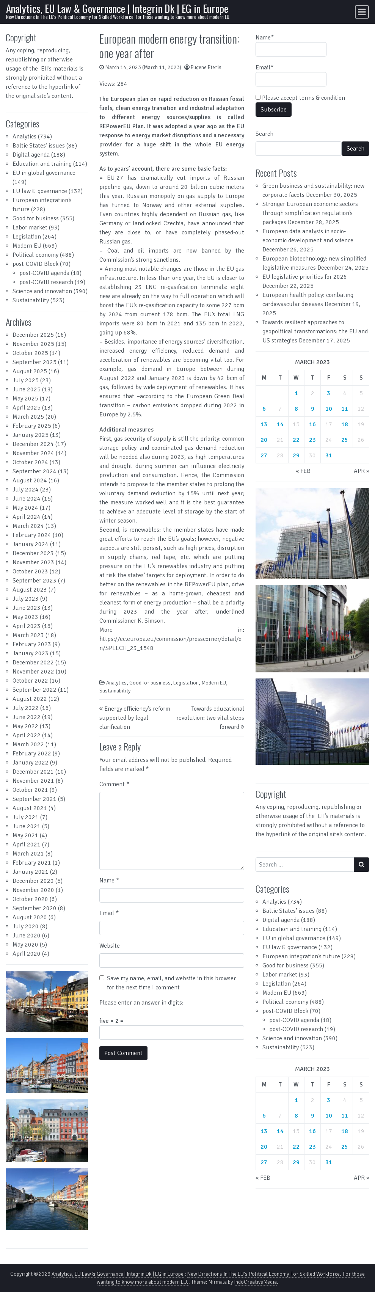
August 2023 (30, 589)
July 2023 (26, 599)
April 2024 (27, 517)
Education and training (42, 164)
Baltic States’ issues (39, 145)
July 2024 (26, 489)
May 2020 (25, 944)
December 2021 (33, 772)
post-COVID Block (35, 264)
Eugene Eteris (206, 67)
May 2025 (25, 398)
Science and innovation (42, 291)
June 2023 (27, 608)
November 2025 (33, 344)
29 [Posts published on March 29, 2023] (296, 455)
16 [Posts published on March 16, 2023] (312, 424)
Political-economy (35, 255)
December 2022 (33, 662)
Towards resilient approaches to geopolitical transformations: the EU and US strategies (315, 331)
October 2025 (30, 353)
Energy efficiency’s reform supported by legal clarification (134, 718)
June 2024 (27, 498)
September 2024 (34, 471)
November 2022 (33, 671)
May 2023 (25, 617)
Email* (291, 75)
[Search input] (305, 864)
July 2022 (26, 708)
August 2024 (30, 480)
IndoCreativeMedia (255, 1282)
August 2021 (30, 808)
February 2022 (32, 753)
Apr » (361, 471)
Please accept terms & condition (300, 98)
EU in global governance (44, 173)
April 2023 (27, 626)
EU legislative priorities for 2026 (304, 277)
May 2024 (25, 508)
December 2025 (33, 335)
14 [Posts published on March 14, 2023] (280, 424)
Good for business (36, 218)
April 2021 (27, 844)
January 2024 (31, 544)
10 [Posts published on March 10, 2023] (328, 409)
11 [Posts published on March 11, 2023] (344, 409)
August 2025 (30, 371)
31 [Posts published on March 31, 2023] (328, 455)
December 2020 (33, 881)
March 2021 (28, 853)
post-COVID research (46, 282)
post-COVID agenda (44, 273)
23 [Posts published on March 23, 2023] (312, 440)
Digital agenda (31, 155)
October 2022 (30, 680)
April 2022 (27, 735)
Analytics (24, 136)
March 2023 (28, 635)
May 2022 (25, 726)
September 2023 (34, 580)
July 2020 (26, 926)
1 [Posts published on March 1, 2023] (296, 393)
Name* (291, 45)
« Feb (303, 471)
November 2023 (33, 562)
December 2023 (33, 553)
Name (109, 880)
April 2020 (27, 954)
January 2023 (31, 653)
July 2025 (26, 380)
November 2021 (33, 781)
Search (264, 134)
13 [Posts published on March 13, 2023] (263, 424)
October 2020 (30, 899)
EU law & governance (40, 191)
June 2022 (27, 717)
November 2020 (33, 890)
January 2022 (31, 762)
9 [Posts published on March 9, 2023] (312, 409)
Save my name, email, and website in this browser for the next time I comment (171, 983)
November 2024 (33, 453)
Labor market (30, 227)
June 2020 (27, 935)
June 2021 (27, 826)
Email (109, 913)
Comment (114, 784)
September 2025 (34, 362)
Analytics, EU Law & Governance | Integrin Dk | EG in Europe (117, 8)
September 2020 (34, 908)
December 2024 (33, 444)
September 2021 (34, 799)
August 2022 (30, 699)
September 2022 (34, 690)
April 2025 (27, 407)
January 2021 (31, 872)
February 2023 (32, 644)
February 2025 (32, 426)
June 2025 (27, 389)
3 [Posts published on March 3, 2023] (328, 393)
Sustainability (31, 300)
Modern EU (27, 246)
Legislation (27, 236)
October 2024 (30, 462)
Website (109, 946)
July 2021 (26, 817)
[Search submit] (361, 864)
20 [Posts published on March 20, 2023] (263, 440)
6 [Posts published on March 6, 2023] (264, 409)
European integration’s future (301, 956)
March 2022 (28, 744)
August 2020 (30, 917)
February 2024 (32, 535)
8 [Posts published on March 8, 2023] (296, 409)
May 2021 (25, 835)
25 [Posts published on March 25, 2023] (344, 440)
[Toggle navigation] (362, 12)
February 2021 (32, 863)
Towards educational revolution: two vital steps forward (210, 718)
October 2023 (30, 571)
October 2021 (30, 790)
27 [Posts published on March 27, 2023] (263, 455)
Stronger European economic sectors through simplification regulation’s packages (310, 213)
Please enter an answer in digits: (141, 1002)
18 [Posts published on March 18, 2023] (344, 424)
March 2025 (28, 417)
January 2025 (31, 435)
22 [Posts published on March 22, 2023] (296, 440)
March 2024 (28, 526)
